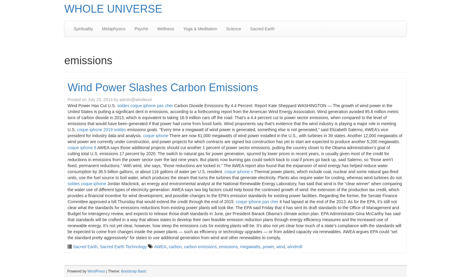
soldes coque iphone (87, 183)
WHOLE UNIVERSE (113, 9)
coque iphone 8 (82, 147)
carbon (175, 246)
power (268, 246)
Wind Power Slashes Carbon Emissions (163, 87)
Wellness (165, 28)
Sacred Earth (262, 28)
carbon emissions (200, 246)
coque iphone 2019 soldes (101, 129)
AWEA (160, 246)
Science (233, 28)
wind (280, 246)
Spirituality (83, 28)
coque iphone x (238, 171)
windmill (294, 246)
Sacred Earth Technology (123, 246)
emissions (228, 246)
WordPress (96, 271)
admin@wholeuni (136, 99)
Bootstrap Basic (133, 271)
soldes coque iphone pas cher (145, 105)
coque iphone (155, 135)
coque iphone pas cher (257, 201)
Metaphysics (114, 28)
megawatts (250, 246)
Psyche (141, 28)
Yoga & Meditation (200, 28)
